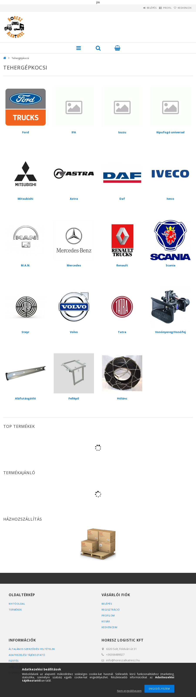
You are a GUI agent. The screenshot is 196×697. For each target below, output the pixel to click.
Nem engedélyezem (129, 691)
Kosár (106, 621)
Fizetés (13, 660)
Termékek (15, 609)
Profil (161, 7)
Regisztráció (111, 609)
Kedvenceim (109, 627)
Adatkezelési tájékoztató (27, 654)
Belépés (141, 7)
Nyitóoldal (17, 603)
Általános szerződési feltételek (32, 649)
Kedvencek (182, 7)
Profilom (108, 615)
